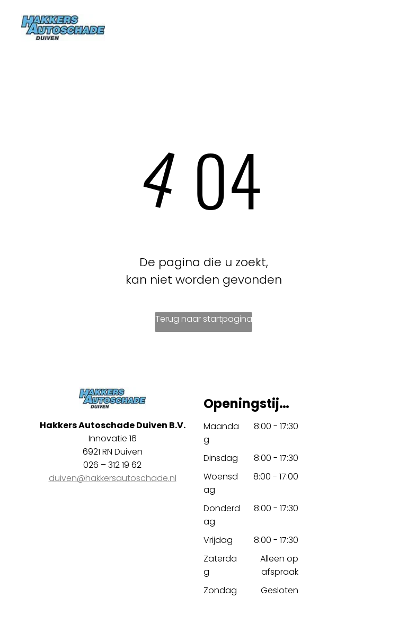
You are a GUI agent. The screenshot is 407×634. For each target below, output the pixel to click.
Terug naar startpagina (203, 319)
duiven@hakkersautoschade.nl (112, 478)
